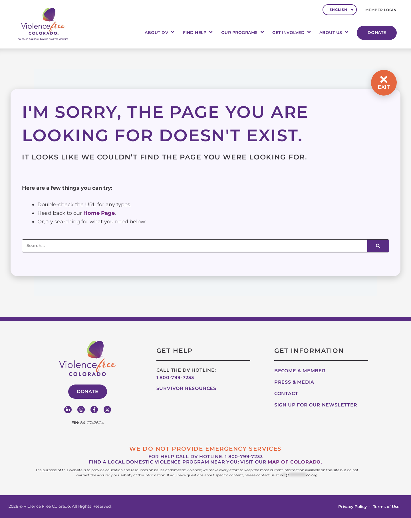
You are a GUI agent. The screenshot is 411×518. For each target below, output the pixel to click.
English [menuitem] (338, 9)
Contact (286, 393)
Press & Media (294, 382)
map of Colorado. (295, 462)
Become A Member (300, 370)
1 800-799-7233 (175, 377)
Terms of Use (386, 506)
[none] (340, 9)
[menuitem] (340, 9)
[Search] (378, 246)
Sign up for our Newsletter (315, 405)
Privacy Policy (352, 506)
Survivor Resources (186, 388)
